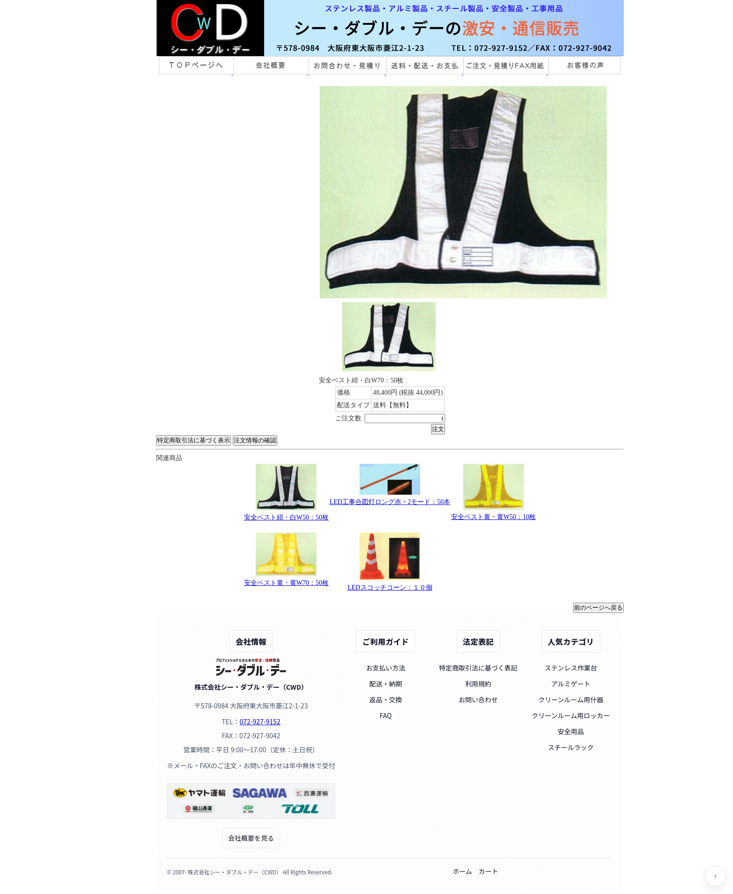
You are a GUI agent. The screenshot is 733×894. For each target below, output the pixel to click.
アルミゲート (570, 683)
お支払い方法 (385, 667)
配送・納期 (385, 683)
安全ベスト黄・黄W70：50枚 (286, 582)
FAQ (386, 715)
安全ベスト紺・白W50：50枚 (286, 517)
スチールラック (571, 747)
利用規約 (478, 683)
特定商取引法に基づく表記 (478, 667)
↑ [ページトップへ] (715, 876)
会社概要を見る (251, 838)
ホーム (462, 871)
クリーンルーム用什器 (571, 699)
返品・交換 (385, 699)
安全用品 (571, 731)
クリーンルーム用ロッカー (571, 715)
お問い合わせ (478, 699)
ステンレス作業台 (571, 667)
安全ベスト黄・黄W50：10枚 (493, 516)
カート (488, 871)
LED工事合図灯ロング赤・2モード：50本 (390, 501)
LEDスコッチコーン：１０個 (389, 587)
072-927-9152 (259, 721)
